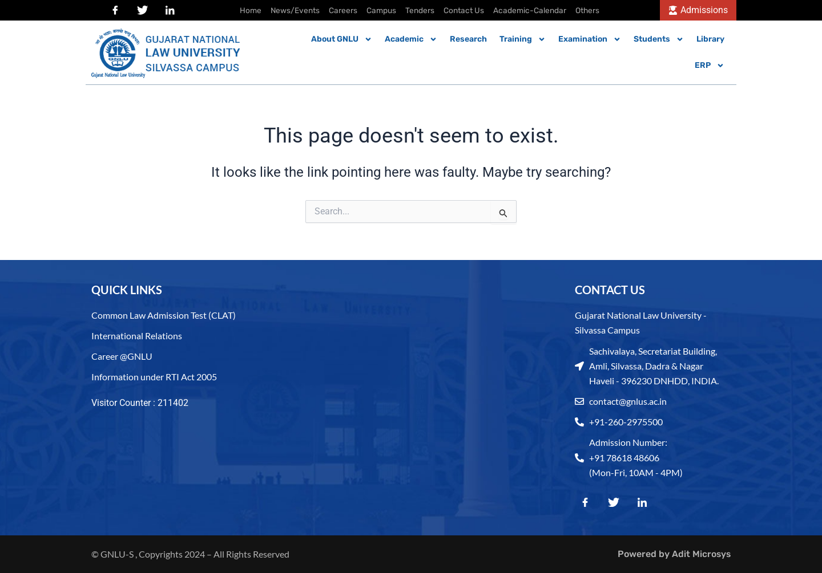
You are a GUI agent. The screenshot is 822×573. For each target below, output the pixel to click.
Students (659, 39)
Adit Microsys (701, 553)
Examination (589, 39)
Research (468, 39)
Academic (411, 39)
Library (710, 39)
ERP (709, 65)
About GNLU (341, 39)
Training (522, 39)
